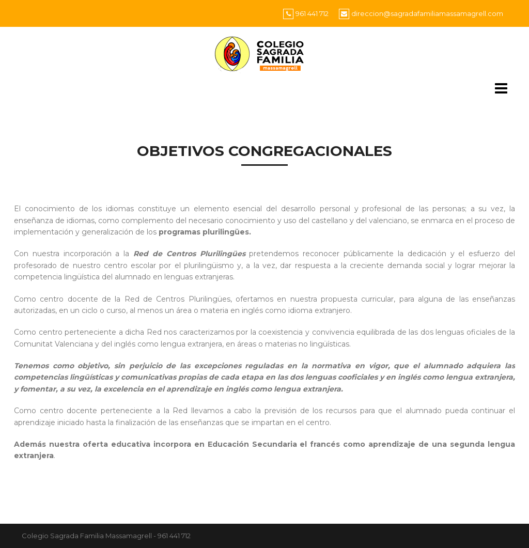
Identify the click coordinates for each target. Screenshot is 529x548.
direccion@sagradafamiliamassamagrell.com (427, 13)
